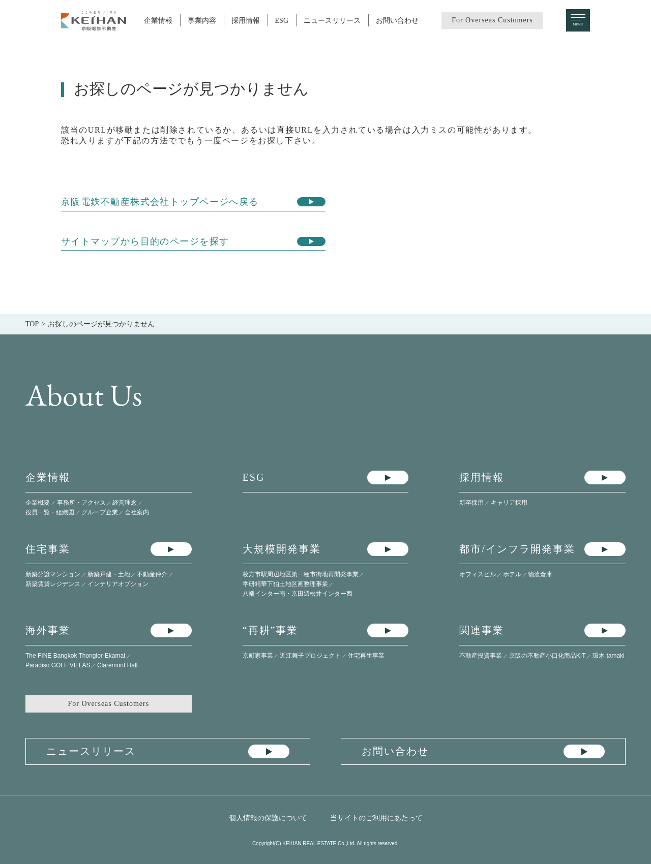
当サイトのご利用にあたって (376, 818)
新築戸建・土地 (108, 574)
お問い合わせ (397, 20)
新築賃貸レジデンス (52, 584)
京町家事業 (258, 655)
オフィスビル (477, 574)
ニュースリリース (332, 20)
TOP (32, 324)
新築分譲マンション (52, 574)
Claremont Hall (117, 665)
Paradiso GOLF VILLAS (57, 665)
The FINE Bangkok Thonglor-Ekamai (75, 655)
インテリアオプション (118, 584)
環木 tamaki (609, 655)
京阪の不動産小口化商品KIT (547, 655)
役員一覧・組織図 (49, 512)
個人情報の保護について (268, 818)
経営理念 (124, 502)
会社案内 (137, 512)
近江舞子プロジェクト (310, 655)
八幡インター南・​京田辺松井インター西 (297, 593)
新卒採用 (471, 502)
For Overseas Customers (492, 20)
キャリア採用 (509, 502)
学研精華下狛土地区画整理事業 (285, 584)
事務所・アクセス (81, 502)
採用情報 (245, 20)
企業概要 (37, 502)
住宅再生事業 (366, 655)
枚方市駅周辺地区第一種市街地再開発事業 (301, 574)
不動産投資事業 (480, 655)
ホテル (512, 574)
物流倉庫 (540, 574)
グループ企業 (99, 512)
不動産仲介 (152, 574)
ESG (281, 20)
